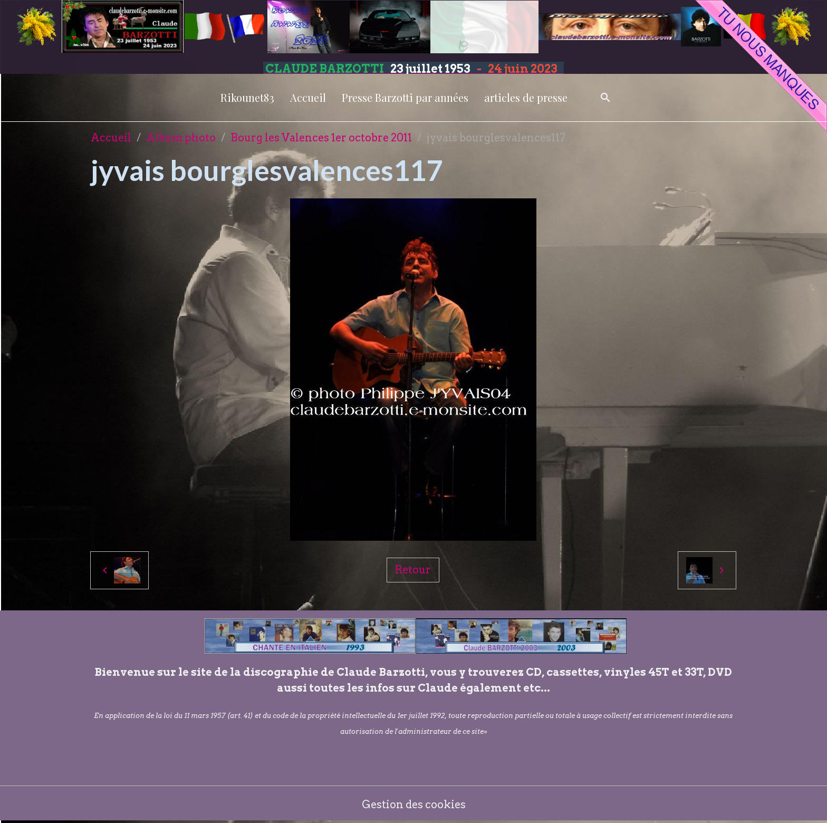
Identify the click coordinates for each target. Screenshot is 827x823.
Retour (413, 569)
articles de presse (526, 97)
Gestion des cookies (414, 804)
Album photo (181, 137)
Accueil (308, 97)
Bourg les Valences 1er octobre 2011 (321, 137)
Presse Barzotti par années (405, 97)
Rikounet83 (247, 97)
